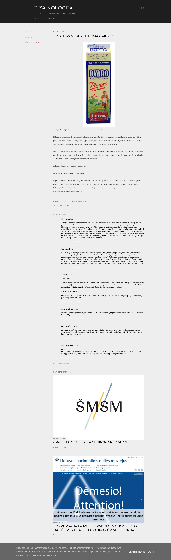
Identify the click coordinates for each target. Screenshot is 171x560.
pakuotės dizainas (32, 42)
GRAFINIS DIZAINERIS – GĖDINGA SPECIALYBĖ (90, 442)
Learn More (137, 551)
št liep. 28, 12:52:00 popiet (71, 267)
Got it (152, 551)
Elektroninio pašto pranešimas (74, 201)
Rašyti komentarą (61, 363)
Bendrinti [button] (28, 31)
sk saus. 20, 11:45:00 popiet (71, 338)
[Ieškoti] (143, 8)
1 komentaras (68, 447)
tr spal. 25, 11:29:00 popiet (71, 357)
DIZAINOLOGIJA (53, 8)
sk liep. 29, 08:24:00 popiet (71, 301)
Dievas (64, 219)
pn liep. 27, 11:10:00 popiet (71, 241)
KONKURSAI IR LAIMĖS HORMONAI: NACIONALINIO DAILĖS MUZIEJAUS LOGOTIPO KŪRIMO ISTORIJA (95, 528)
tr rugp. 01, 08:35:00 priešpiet (73, 319)
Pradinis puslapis (44, 18)
